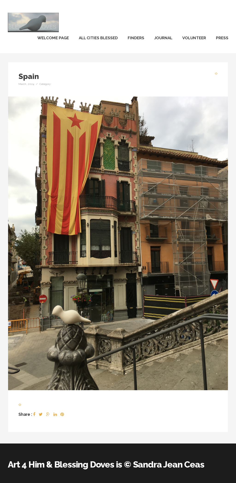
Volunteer (194, 38)
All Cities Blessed (98, 38)
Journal (163, 38)
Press (222, 38)
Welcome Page (53, 38)
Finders (136, 38)
